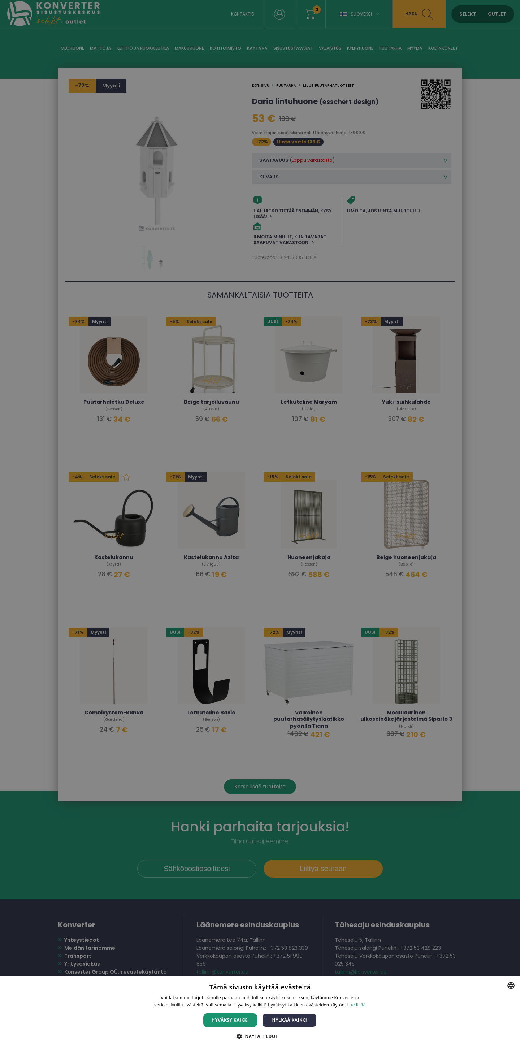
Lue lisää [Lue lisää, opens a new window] (356, 1005)
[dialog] (260, 524)
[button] (260, 1035)
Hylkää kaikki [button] (289, 1020)
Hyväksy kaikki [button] (230, 1020)
